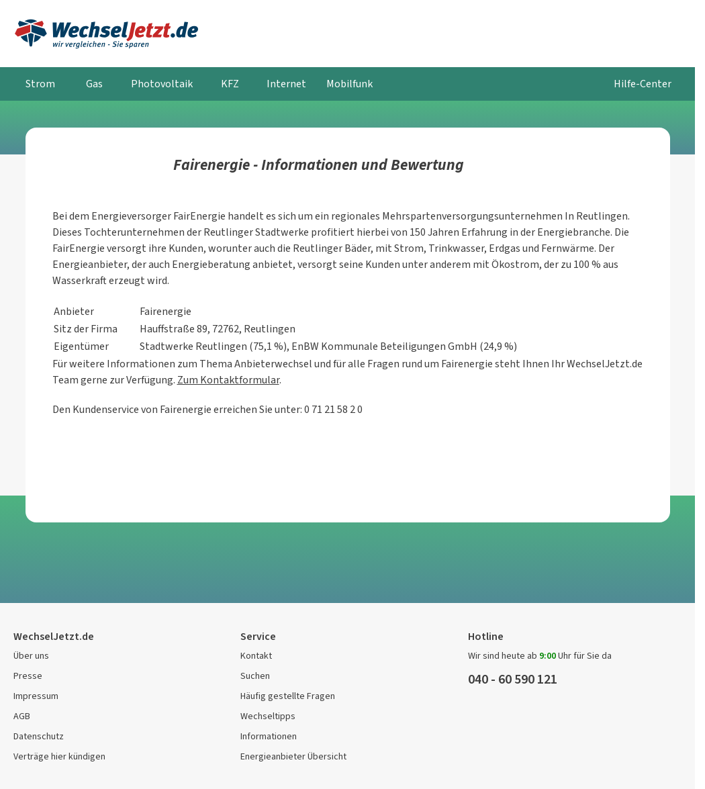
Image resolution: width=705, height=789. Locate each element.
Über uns (31, 655)
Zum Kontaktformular (228, 380)
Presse (27, 675)
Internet (286, 84)
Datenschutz (38, 736)
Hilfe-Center (642, 84)
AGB (21, 716)
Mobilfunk (349, 84)
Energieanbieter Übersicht (293, 756)
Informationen (268, 736)
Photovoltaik (162, 84)
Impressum (35, 696)
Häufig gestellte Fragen (287, 696)
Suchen (255, 675)
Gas (94, 84)
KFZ (230, 84)
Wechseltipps (267, 716)
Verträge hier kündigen (59, 756)
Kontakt (256, 655)
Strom (40, 84)
